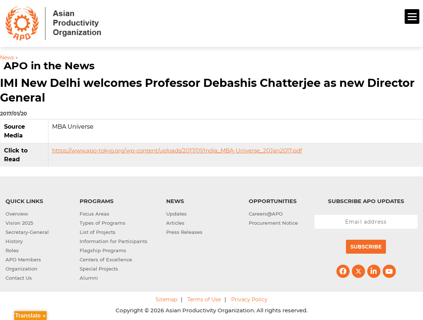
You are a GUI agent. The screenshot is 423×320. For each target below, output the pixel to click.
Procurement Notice (273, 222)
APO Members (23, 258)
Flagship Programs (103, 249)
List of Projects (98, 231)
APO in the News (49, 65)
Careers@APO (266, 213)
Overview (17, 213)
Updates (176, 213)
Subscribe (366, 245)
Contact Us (19, 277)
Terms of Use (204, 298)
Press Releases (184, 231)
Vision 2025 (19, 222)
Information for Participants (113, 240)
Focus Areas (94, 213)
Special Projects (99, 268)
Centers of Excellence (106, 258)
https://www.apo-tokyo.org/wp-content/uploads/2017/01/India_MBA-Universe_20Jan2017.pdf (177, 149)
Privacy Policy (249, 298)
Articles (175, 222)
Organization (21, 268)
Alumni (89, 277)
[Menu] (412, 16)
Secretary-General (27, 231)
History (14, 240)
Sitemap (166, 298)
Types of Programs (102, 222)
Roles (12, 249)
